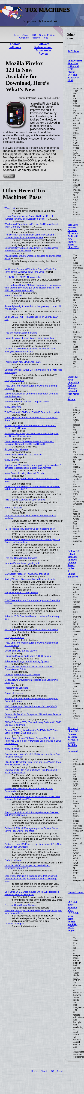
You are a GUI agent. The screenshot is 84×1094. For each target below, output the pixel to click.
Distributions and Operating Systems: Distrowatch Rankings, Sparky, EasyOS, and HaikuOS (29, 442)
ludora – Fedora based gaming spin (22, 563)
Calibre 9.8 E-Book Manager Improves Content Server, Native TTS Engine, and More (73, 564)
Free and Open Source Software (21, 332)
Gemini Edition (47, 35)
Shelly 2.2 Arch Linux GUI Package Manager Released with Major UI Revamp (73, 388)
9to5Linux (73, 51)
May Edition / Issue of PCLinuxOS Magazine (27, 574)
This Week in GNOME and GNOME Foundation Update (32, 412)
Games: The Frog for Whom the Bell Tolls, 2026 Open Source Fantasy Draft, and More (31, 731)
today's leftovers (13, 407)
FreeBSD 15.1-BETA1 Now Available (23, 277)
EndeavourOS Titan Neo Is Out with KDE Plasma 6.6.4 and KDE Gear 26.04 (75, 70)
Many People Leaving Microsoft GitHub (24, 473)
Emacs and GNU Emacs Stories (21, 650)
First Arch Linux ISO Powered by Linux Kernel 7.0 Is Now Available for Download (73, 739)
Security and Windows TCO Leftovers (23, 454)
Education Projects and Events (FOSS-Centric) (28, 656)
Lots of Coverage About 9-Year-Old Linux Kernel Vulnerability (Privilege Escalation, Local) (29, 217)
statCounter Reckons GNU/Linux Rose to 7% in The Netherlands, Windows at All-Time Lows (30, 270)
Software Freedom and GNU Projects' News (27, 401)
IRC (34, 35)
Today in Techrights (14, 380)
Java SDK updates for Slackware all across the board (31, 629)
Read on (9, 176)
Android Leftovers (15, 46)
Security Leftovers (14, 693)
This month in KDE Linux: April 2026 (23, 362)
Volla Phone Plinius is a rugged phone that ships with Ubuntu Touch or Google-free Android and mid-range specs (31, 879)
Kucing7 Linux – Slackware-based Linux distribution (30, 579)
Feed (45, 37)
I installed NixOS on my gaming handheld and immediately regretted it (27, 866)
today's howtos (12, 460)
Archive (36, 37)
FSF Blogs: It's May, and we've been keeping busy (30, 528)
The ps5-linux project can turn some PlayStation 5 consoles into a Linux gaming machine (29, 236)
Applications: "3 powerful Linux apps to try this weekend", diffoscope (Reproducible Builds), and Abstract (33, 466)
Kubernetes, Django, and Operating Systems (27, 661)
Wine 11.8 (10, 208)
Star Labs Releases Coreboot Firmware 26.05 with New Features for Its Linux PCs (73, 236)
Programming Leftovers (16, 449)
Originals (24, 37)
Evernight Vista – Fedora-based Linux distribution (29, 338)
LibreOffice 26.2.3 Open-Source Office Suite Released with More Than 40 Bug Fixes (32, 893)
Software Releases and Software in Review (43, 49)
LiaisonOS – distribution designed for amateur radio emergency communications (30, 350)
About (25, 35)
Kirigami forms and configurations (21, 592)
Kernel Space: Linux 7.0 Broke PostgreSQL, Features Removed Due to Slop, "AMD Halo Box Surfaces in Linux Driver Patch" (33, 741)
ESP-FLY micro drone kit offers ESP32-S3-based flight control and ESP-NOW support (73, 916)
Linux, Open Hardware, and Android (22, 674)
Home (16, 35)
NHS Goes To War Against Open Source (25, 499)
